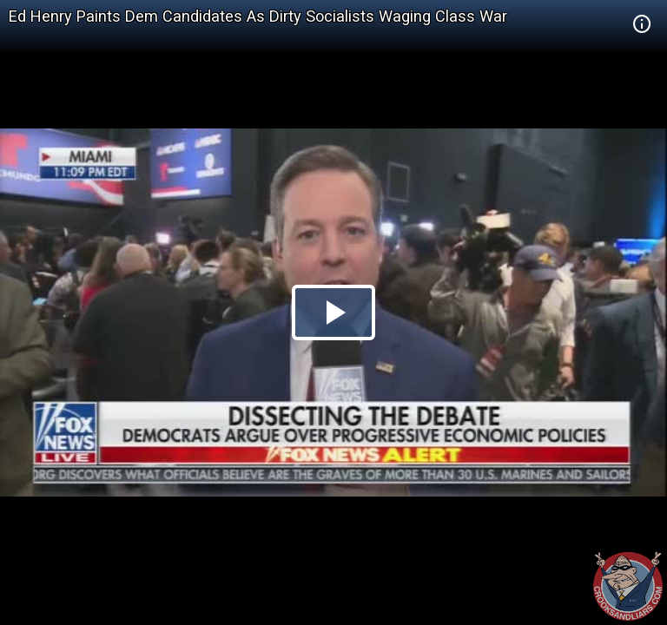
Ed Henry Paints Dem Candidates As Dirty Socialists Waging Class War (258, 16)
